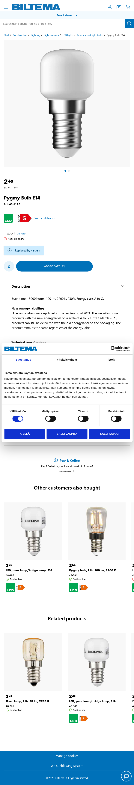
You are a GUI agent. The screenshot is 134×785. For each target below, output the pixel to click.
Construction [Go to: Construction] (20, 35)
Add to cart (54, 266)
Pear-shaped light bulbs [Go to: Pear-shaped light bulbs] (90, 35)
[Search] (129, 23)
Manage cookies (67, 756)
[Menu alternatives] (6, 7)
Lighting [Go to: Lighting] (35, 35)
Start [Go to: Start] (6, 35)
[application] (126, 776)
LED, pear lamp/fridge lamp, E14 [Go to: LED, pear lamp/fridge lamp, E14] (29, 570)
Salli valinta (67, 433)
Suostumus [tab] (23, 359)
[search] (67, 23)
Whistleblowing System (67, 765)
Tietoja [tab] (110, 359)
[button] (67, 15)
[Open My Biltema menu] (109, 6)
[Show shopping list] (118, 6)
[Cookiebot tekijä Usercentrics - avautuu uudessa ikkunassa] (113, 349)
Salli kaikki (109, 433)
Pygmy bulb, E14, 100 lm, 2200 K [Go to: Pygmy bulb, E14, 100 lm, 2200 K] (92, 570)
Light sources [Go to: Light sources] (51, 35)
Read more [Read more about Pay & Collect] (67, 471)
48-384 (35, 250)
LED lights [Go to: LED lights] (67, 35)
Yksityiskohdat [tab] (67, 359)
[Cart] (127, 6)
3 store (21, 233)
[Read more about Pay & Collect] (67, 460)
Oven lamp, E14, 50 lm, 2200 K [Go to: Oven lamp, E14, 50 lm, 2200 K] (27, 701)
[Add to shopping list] (9, 266)
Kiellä (25, 433)
